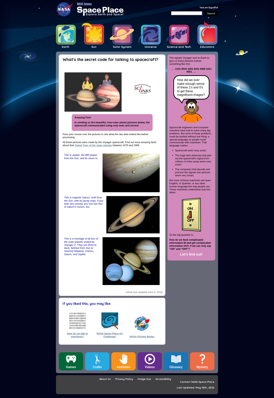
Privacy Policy (124, 378)
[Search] (186, 13)
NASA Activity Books (142, 336)
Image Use (144, 378)
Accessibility (163, 378)
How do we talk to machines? (77, 335)
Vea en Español (209, 7)
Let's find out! (191, 254)
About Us (105, 378)
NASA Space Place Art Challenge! (110, 335)
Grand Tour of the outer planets (93, 145)
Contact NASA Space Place (197, 381)
